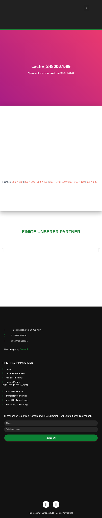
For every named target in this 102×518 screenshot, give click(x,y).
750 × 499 (42, 182)
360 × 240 (54, 182)
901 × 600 (92, 182)
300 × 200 (29, 182)
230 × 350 (67, 182)
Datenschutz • (49, 513)
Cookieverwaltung (64, 513)
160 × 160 (79, 182)
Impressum (34, 513)
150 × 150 (17, 182)
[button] (86, 8)
